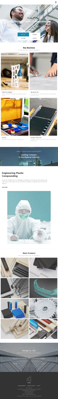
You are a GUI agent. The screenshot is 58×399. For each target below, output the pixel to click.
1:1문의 (38, 385)
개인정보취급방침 (21, 385)
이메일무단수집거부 (31, 385)
